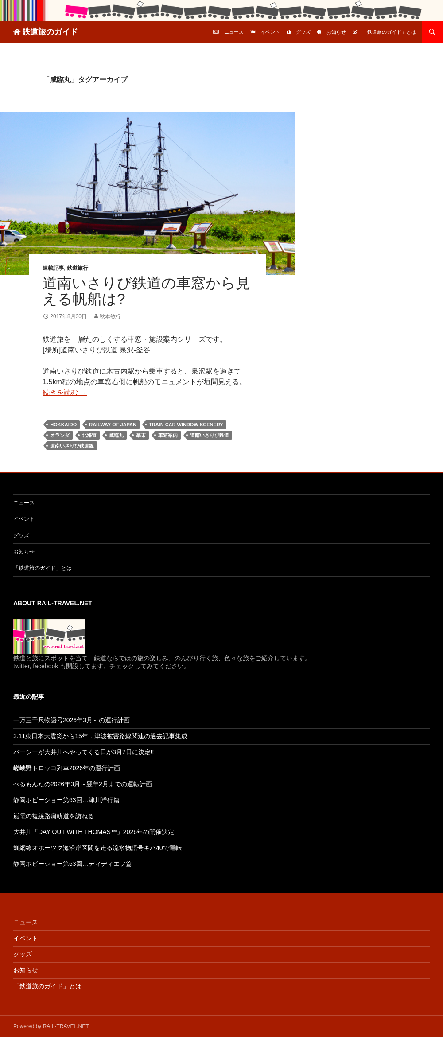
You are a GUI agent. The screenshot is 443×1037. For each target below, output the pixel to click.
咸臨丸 (116, 435)
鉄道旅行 (77, 268)
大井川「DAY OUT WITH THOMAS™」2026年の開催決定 (93, 831)
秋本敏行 (110, 316)
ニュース (234, 32)
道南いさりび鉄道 (209, 435)
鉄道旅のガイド (50, 31)
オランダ (60, 435)
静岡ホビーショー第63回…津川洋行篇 (66, 799)
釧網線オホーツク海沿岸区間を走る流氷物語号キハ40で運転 (97, 847)
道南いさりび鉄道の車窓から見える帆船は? (146, 291)
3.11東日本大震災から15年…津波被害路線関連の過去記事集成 (100, 736)
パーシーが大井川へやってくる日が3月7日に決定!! (83, 752)
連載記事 (53, 268)
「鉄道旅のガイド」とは (389, 32)
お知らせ (336, 32)
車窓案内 (168, 435)
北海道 (89, 435)
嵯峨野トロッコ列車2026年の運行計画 (66, 768)
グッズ (303, 32)
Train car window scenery (186, 424)
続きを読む (65, 392)
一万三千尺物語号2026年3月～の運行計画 (71, 720)
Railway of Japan (112, 424)
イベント (270, 32)
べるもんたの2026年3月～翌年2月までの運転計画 (82, 783)
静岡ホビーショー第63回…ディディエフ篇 (72, 863)
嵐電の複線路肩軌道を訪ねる (53, 815)
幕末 (141, 435)
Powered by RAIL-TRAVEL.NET (51, 1026)
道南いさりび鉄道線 (72, 445)
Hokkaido (63, 424)
